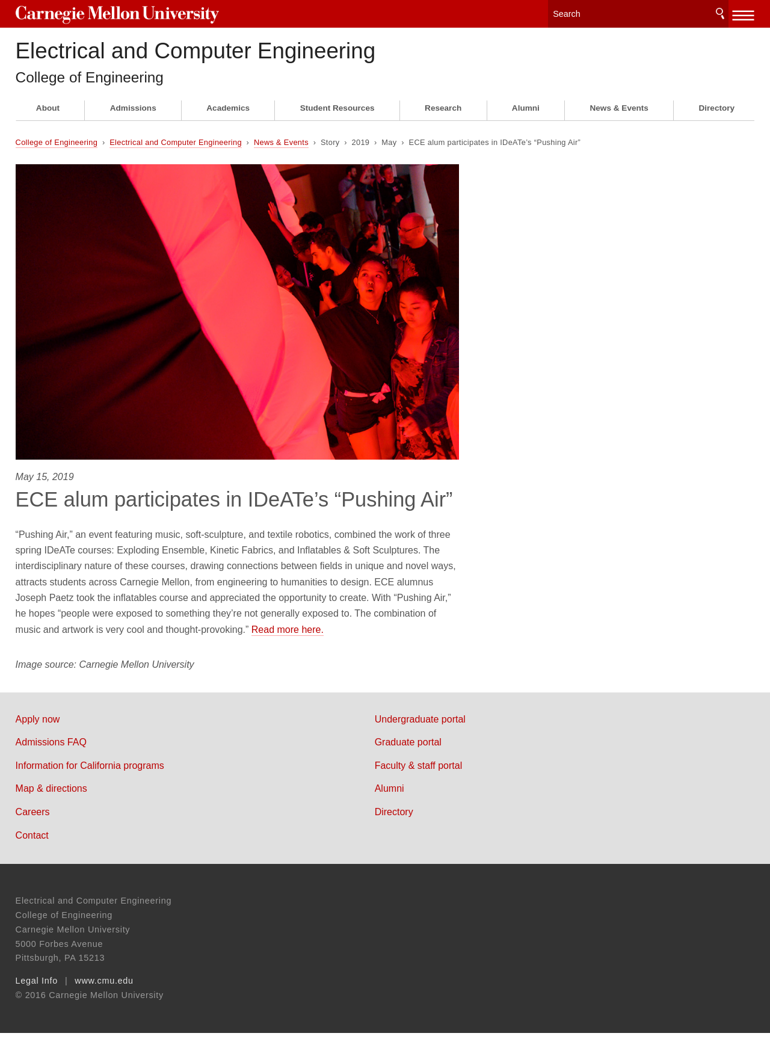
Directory (716, 120)
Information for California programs (90, 777)
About (48, 120)
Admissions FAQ (51, 754)
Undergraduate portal (445, 731)
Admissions (133, 120)
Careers (33, 823)
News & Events (619, 120)
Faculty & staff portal (444, 777)
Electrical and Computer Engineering (263, 54)
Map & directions (51, 800)
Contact (32, 847)
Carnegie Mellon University (108, 13)
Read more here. (287, 641)
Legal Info (37, 992)
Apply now (38, 731)
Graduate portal (433, 754)
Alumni (526, 120)
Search (720, 11)
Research (443, 120)
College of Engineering (96, 88)
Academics (228, 120)
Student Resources (337, 120)
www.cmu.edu (104, 992)
